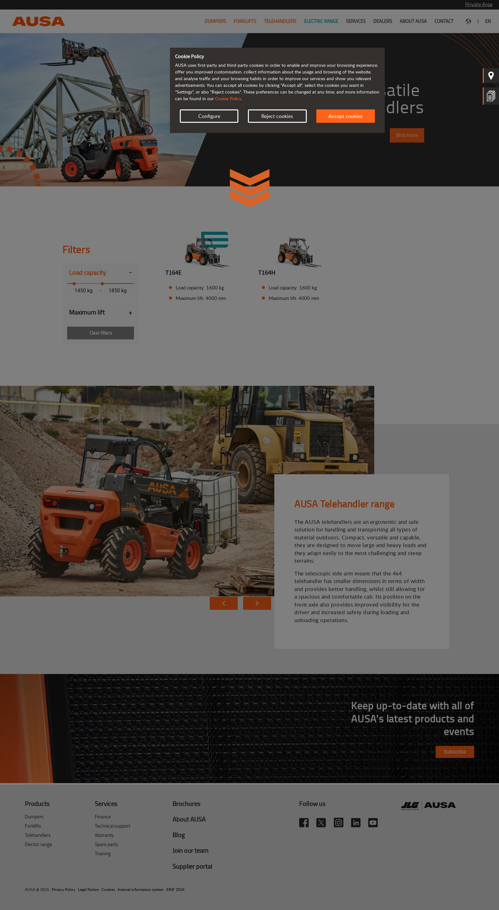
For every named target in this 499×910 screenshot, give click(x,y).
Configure (209, 116)
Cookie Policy (228, 98)
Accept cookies (345, 116)
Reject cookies (277, 116)
